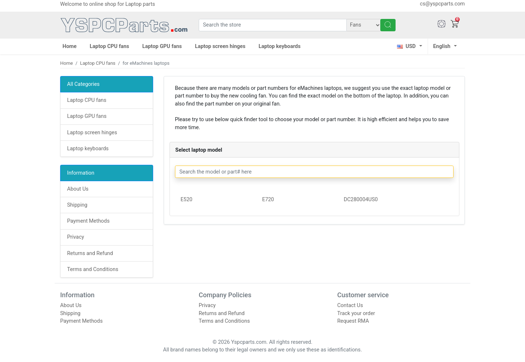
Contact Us (350, 305)
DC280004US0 (361, 199)
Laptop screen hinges (220, 46)
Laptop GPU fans (162, 46)
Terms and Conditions (92, 269)
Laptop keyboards (279, 46)
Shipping (77, 205)
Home (70, 46)
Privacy (75, 237)
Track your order (356, 313)
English (441, 46)
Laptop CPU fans (109, 46)
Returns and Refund (90, 253)
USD (406, 46)
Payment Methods (88, 221)
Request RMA (353, 321)
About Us (78, 189)
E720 (268, 199)
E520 (186, 199)
